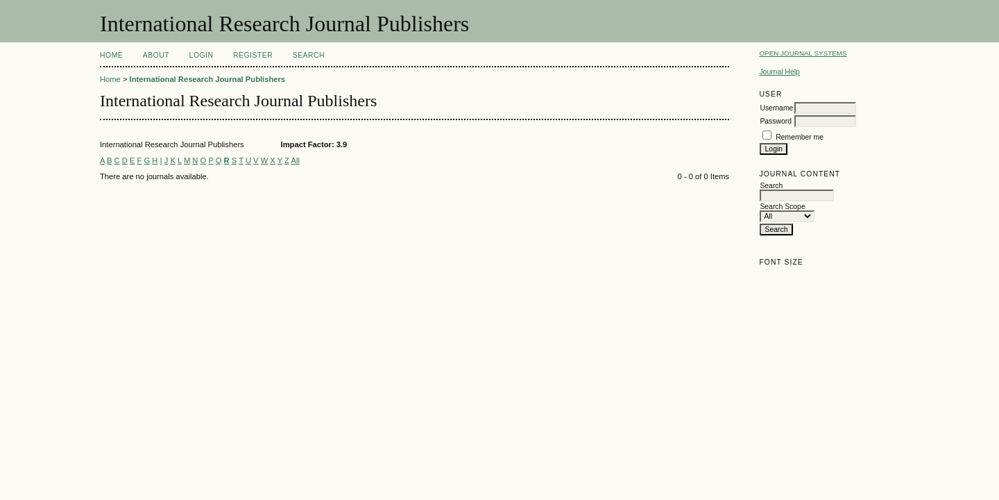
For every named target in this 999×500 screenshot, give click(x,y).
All (295, 160)
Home (111, 55)
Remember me (799, 137)
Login (201, 55)
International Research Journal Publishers (207, 79)
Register (253, 55)
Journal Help (779, 72)
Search (309, 55)
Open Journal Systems (802, 53)
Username (776, 108)
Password (776, 121)
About (156, 55)
